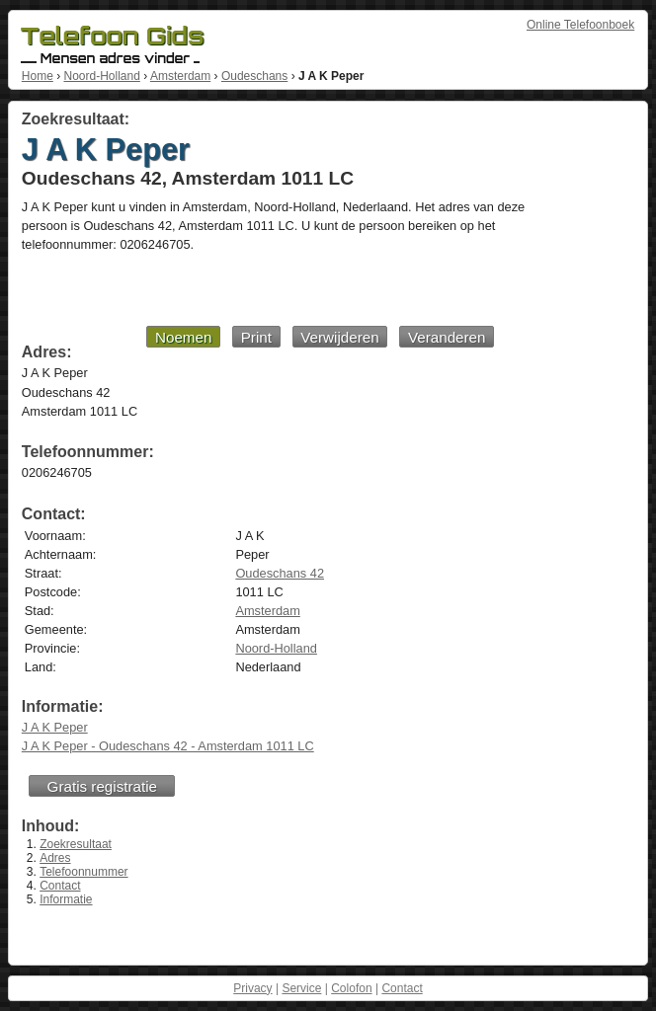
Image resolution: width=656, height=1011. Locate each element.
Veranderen (447, 337)
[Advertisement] (258, 288)
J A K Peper (55, 727)
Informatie (66, 899)
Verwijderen (339, 337)
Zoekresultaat (76, 844)
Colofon (351, 988)
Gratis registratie (102, 786)
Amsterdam (180, 76)
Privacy (252, 988)
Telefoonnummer (83, 872)
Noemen (183, 337)
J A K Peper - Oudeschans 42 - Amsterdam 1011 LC (168, 746)
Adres (55, 858)
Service (301, 988)
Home (37, 76)
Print (256, 337)
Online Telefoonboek (580, 25)
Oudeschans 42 (279, 573)
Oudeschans (254, 76)
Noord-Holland (101, 76)
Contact (60, 886)
